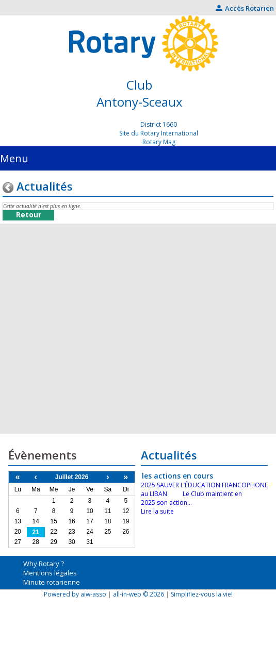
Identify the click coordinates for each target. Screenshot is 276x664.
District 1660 (158, 124)
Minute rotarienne (51, 582)
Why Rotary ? (43, 563)
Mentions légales (50, 572)
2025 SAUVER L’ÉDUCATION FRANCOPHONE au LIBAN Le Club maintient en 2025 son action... (204, 494)
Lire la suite (157, 511)
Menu (14, 158)
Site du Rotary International (158, 133)
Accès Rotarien (245, 8)
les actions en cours (177, 476)
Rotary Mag (158, 142)
